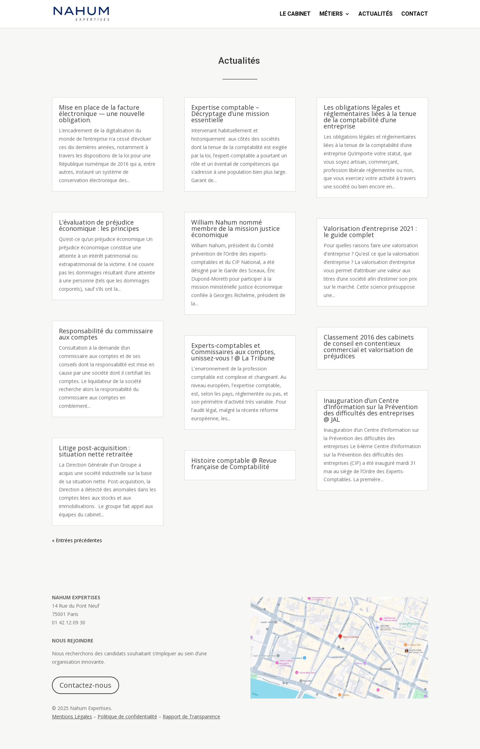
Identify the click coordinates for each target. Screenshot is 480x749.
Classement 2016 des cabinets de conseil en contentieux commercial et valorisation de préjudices (369, 346)
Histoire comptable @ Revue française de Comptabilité (234, 463)
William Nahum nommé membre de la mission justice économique (235, 228)
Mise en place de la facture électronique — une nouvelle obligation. (102, 113)
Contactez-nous (85, 685)
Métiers (331, 14)
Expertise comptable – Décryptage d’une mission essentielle (230, 113)
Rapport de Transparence (191, 716)
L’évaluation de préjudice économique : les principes (100, 225)
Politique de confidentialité (127, 716)
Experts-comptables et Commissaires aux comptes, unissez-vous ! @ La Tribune (233, 351)
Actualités (375, 14)
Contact (414, 14)
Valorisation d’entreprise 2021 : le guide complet (370, 231)
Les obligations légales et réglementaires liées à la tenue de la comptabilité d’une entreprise (370, 116)
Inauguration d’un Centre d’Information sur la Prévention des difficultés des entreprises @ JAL (371, 409)
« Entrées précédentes (77, 540)
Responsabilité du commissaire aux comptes (106, 334)
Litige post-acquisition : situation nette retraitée (96, 451)
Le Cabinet (295, 14)
